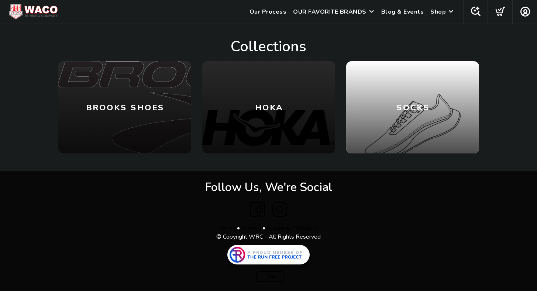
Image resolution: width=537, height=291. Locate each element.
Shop (438, 12)
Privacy (251, 228)
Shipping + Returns (293, 228)
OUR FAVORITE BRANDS (329, 12)
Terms (226, 228)
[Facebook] (258, 209)
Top (270, 276)
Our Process (268, 12)
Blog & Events (402, 12)
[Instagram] (280, 209)
